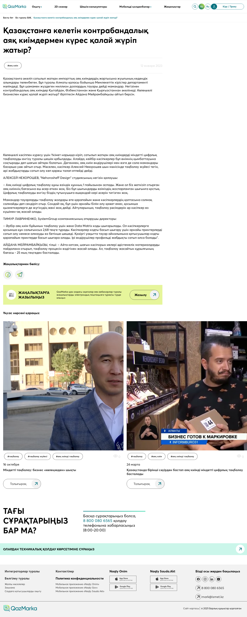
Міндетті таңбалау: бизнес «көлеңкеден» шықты (39, 470)
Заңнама (10, 587)
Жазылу (141, 295)
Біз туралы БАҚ (23, 17)
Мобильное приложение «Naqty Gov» (77, 587)
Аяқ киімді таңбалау (68, 456)
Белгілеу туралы (17, 578)
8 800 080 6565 (97, 520)
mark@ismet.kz (213, 597)
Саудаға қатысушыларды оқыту (23, 591)
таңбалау (14, 456)
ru (207, 6)
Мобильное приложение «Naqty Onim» (77, 584)
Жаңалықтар (172, 6)
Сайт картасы (191, 608)
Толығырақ (18, 484)
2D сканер (61, 6)
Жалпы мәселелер (15, 584)
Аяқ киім (13, 65)
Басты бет (8, 17)
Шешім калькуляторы (93, 6)
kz (201, 6)
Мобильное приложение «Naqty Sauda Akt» (80, 591)
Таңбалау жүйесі (38, 456)
